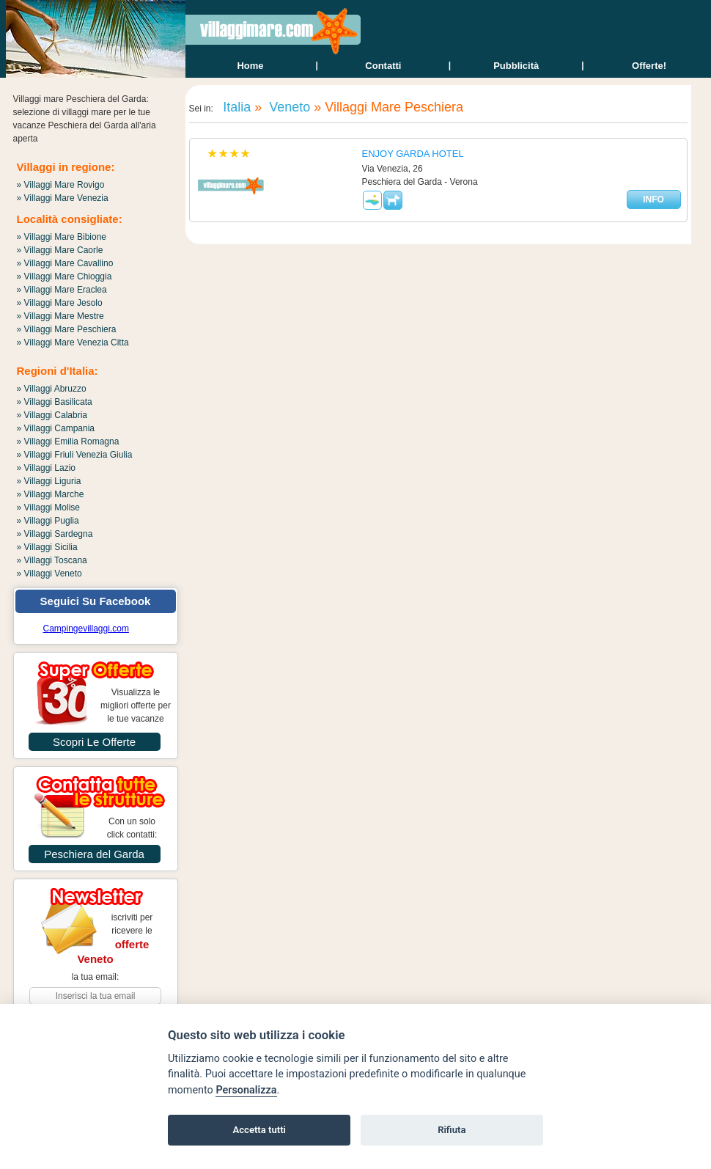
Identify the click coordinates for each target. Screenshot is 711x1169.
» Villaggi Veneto (49, 573)
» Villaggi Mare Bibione (62, 237)
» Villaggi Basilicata (54, 402)
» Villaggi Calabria (52, 415)
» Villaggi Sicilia (47, 547)
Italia (235, 107)
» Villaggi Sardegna (55, 534)
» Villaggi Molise (49, 507)
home (250, 65)
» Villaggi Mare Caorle (60, 250)
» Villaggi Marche (50, 494)
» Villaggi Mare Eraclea (62, 290)
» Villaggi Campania (56, 428)
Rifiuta (451, 1129)
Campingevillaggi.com (86, 628)
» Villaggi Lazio (46, 468)
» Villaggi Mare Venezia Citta (73, 342)
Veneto (287, 107)
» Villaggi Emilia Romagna (68, 441)
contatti (383, 65)
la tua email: (95, 977)
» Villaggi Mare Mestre (60, 316)
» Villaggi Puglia (48, 521)
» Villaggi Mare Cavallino (65, 263)
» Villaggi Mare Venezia (62, 198)
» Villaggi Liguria (49, 481)
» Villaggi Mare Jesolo (60, 303)
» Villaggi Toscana (52, 560)
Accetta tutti (259, 1129)
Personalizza (245, 1090)
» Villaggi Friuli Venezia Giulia (75, 455)
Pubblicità (516, 65)
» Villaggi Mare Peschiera (67, 329)
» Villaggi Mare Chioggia (64, 276)
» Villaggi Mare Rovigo (61, 185)
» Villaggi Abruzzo (51, 389)
